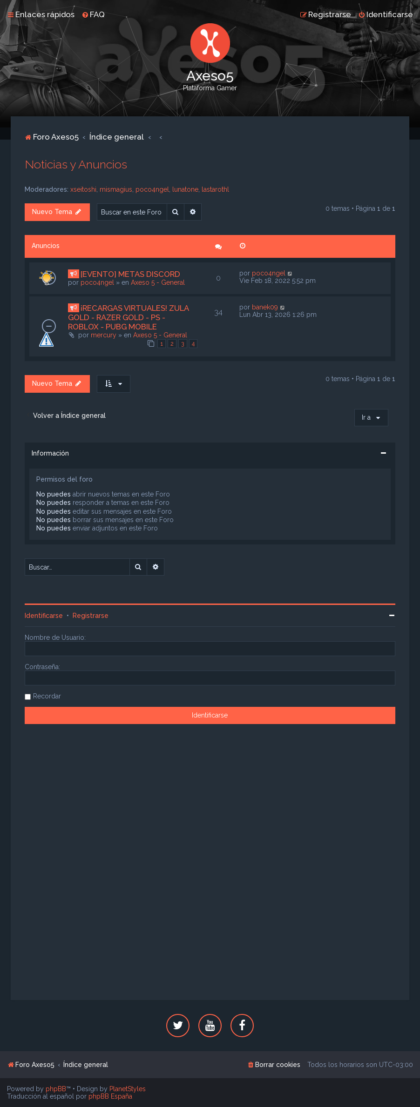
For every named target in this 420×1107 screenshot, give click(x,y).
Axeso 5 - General (158, 282)
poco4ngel (152, 189)
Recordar (47, 696)
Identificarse (44, 615)
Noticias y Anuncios (76, 164)
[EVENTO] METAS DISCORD (130, 274)
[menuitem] (93, 14)
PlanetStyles (127, 1089)
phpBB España (110, 1096)
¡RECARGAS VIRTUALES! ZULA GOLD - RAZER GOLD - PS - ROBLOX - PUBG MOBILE (128, 317)
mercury (103, 335)
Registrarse (90, 615)
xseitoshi (83, 189)
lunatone (185, 189)
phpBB (56, 1089)
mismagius (116, 189)
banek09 (265, 307)
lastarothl (215, 189)
